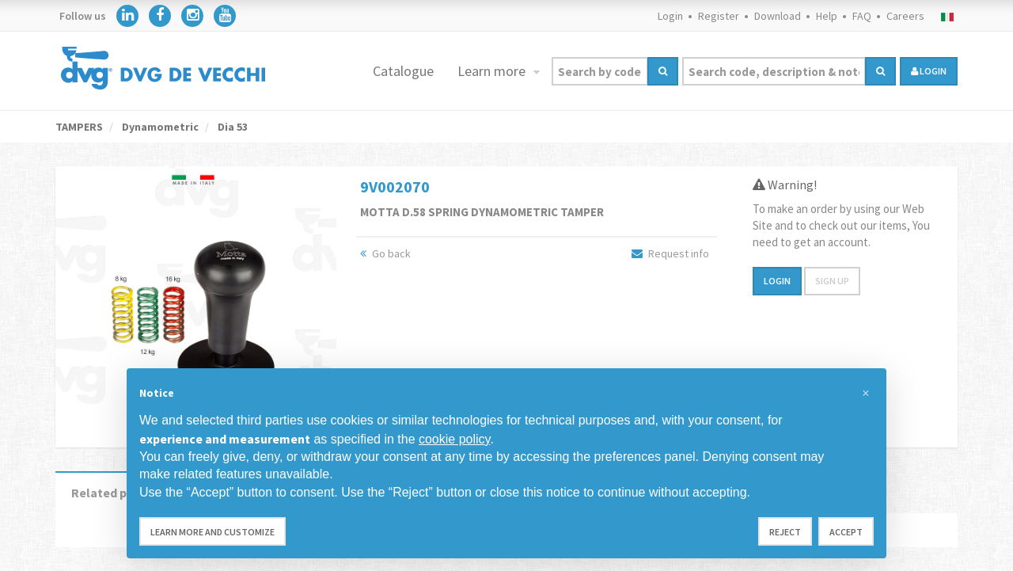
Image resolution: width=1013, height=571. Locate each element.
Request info (670, 253)
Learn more (493, 71)
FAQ (861, 16)
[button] (865, 393)
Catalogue (403, 71)
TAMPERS (79, 127)
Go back (385, 253)
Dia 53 (231, 127)
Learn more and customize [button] (212, 532)
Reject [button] (785, 532)
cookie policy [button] (454, 439)
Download (777, 16)
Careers (905, 16)
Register (718, 16)
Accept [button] (846, 532)
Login (670, 16)
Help (826, 16)
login (929, 71)
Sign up (832, 281)
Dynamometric (159, 127)
